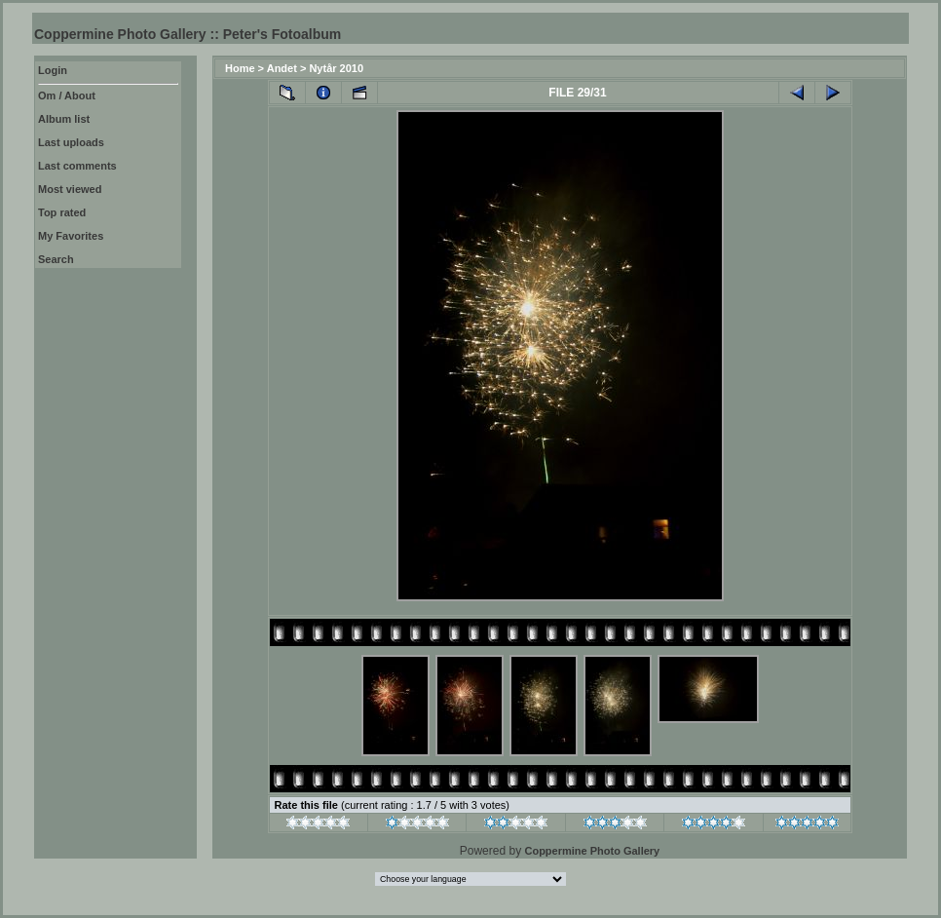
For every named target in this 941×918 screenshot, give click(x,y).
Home (240, 68)
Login (52, 70)
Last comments (77, 166)
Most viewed (69, 189)
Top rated (62, 212)
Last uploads (71, 142)
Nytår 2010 (336, 68)
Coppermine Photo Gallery (591, 851)
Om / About (66, 95)
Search (56, 259)
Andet (282, 68)
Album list (64, 119)
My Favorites (70, 236)
